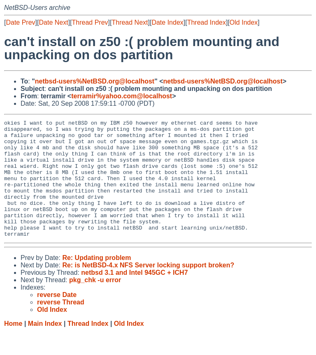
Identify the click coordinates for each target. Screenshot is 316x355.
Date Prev (20, 22)
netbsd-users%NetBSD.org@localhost (94, 81)
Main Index (45, 346)
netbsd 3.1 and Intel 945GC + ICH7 (134, 295)
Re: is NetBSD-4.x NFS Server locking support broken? (148, 288)
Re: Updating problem (96, 281)
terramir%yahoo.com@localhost (121, 96)
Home (13, 346)
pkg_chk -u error (95, 303)
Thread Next (130, 22)
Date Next (53, 22)
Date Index (167, 22)
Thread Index (206, 22)
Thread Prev (90, 22)
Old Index (244, 22)
